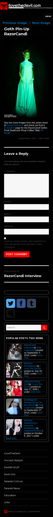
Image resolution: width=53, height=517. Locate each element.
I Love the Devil (33, 511)
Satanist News (12, 488)
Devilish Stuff (11, 467)
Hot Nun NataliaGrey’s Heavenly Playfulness (31, 424)
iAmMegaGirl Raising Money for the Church (33, 402)
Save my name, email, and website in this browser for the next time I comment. (25, 244)
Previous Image (15, 23)
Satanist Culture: (13, 481)
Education (10, 495)
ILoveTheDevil (12, 453)
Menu (48, 16)
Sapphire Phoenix (33, 431)
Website (8, 226)
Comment (9, 171)
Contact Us (20, 511)
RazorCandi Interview (30, 346)
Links (7, 502)
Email (8, 214)
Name (8, 201)
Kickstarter (9, 128)
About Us (11, 511)
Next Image (41, 23)
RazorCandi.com (15, 125)
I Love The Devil (32, 367)
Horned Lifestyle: (13, 460)
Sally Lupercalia (33, 348)
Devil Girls (35, 392)
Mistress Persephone (30, 364)
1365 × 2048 (44, 138)
